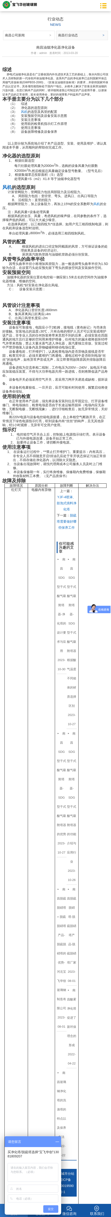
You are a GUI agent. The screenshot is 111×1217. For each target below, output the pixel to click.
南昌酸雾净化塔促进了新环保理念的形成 (71, 1017)
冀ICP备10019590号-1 (66, 1186)
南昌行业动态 (68, 35)
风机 (24, 112)
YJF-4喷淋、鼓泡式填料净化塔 (66, 503)
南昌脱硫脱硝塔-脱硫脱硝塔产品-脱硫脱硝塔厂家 (71, 926)
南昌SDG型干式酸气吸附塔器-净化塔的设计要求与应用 (61, 605)
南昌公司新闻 (15, 35)
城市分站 (67, 1173)
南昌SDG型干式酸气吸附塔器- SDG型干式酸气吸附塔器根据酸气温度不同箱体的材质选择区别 (71, 633)
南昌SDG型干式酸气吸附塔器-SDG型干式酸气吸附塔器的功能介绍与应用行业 (71, 797)
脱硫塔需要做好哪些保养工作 (66, 521)
